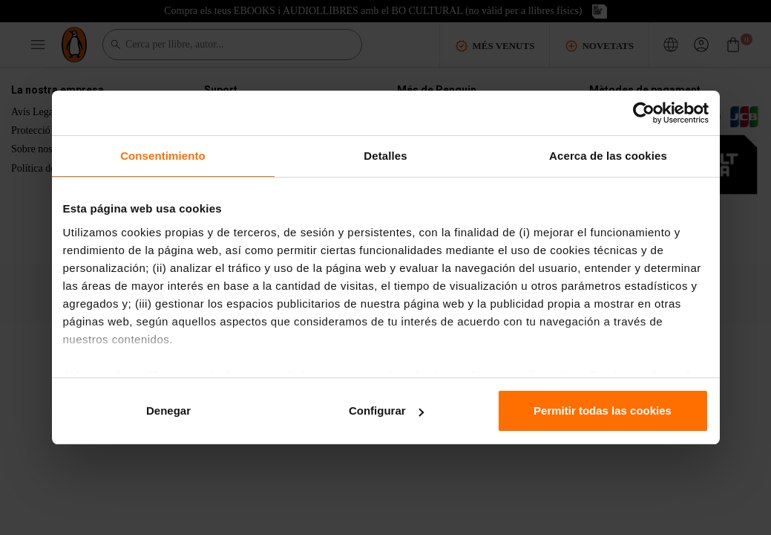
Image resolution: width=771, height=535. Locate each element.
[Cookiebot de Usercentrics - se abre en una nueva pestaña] (644, 113)
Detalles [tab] (385, 155)
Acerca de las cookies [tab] (608, 155)
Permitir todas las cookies (603, 410)
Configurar (386, 410)
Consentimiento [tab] (163, 155)
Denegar (168, 410)
